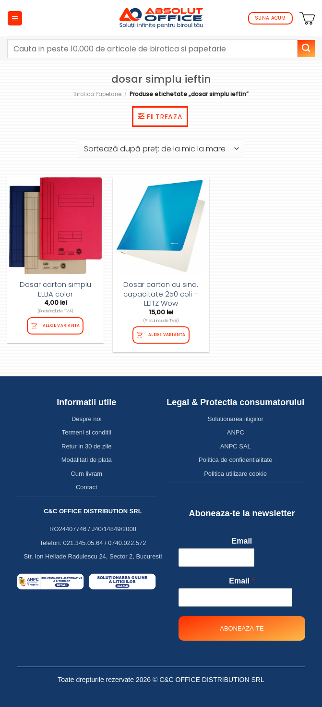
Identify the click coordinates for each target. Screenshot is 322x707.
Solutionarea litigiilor (235, 418)
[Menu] (15, 18)
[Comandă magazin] (161, 148)
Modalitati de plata (86, 459)
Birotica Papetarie (97, 94)
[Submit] (306, 48)
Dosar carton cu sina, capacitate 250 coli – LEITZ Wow (161, 294)
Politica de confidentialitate (235, 459)
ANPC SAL (235, 446)
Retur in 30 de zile (86, 446)
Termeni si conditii (86, 432)
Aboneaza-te (241, 628)
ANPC (235, 432)
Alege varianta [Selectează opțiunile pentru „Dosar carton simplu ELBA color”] (61, 325)
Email (242, 541)
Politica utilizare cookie (235, 473)
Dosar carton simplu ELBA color (55, 289)
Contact (86, 487)
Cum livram (87, 473)
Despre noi (87, 418)
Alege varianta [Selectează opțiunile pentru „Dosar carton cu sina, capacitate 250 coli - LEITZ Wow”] (167, 334)
